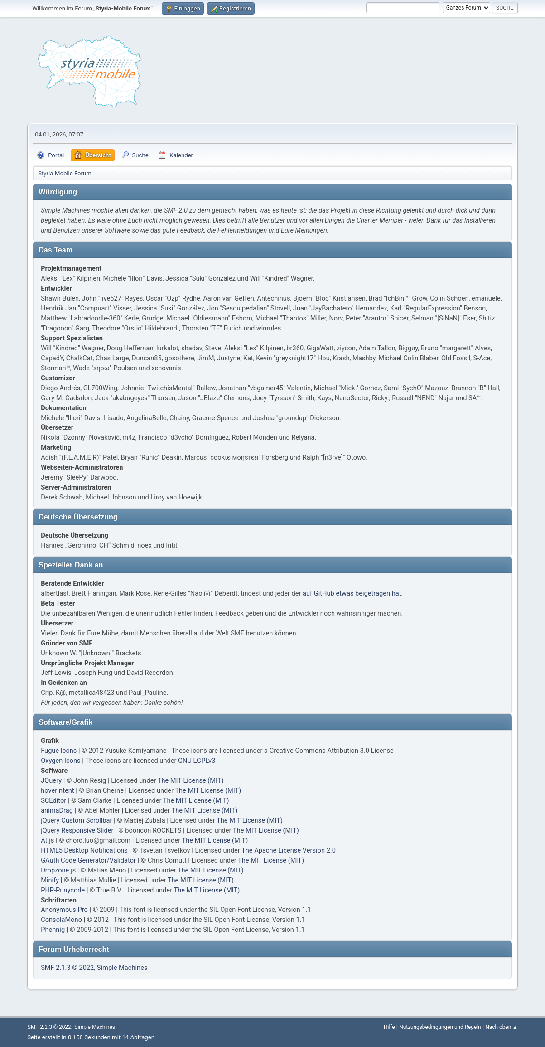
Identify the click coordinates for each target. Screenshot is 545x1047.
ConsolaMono (61, 920)
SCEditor (53, 800)
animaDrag (57, 810)
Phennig (53, 930)
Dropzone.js (58, 870)
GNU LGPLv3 (196, 760)
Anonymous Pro (64, 910)
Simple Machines (122, 968)
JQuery (51, 780)
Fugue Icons (59, 750)
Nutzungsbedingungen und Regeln (440, 1027)
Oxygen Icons (60, 760)
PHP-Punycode (63, 890)
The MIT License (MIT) (191, 780)
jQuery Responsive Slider (77, 830)
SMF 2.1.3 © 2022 (67, 968)
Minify (50, 880)
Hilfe (389, 1027)
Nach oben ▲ (501, 1027)
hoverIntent (57, 790)
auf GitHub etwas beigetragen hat (352, 593)
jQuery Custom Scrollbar (76, 820)
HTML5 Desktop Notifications (84, 850)
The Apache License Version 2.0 (288, 850)
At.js (47, 840)
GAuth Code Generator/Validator (88, 860)
